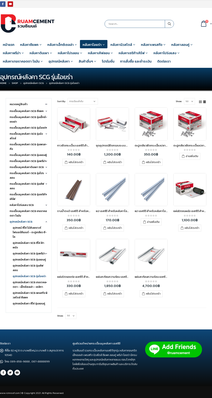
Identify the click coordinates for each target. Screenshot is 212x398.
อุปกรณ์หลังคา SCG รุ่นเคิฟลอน (28, 268)
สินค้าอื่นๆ (86, 61)
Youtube (17, 372)
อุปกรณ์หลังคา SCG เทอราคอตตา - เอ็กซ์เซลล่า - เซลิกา (29, 284)
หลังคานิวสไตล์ (121, 44)
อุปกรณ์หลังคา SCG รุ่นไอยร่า (29, 276)
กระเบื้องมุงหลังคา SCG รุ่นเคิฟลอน (27, 186)
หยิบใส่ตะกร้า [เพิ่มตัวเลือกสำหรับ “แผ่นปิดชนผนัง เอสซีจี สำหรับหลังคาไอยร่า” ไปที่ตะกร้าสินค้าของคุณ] (192, 228)
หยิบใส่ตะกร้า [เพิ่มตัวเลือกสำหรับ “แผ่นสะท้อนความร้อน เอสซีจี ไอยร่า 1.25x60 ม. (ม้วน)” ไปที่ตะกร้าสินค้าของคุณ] (153, 294)
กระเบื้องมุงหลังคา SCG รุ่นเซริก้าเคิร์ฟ (28, 196)
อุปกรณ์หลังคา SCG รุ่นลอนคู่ (29, 260)
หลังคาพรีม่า (12, 53)
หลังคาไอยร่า (92, 44)
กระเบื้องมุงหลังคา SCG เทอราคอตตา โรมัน (28, 213)
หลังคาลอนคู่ (180, 44)
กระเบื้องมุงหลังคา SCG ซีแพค (27, 111)
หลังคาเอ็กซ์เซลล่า (60, 44)
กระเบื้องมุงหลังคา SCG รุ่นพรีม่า (28, 161)
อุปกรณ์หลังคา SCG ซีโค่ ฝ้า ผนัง (28, 245)
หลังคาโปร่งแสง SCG (22, 205)
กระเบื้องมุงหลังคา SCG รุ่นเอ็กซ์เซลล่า (28, 119)
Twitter (10, 372)
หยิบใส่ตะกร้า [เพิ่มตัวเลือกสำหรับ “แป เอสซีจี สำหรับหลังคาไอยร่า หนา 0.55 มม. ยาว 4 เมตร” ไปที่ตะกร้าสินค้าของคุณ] (114, 228)
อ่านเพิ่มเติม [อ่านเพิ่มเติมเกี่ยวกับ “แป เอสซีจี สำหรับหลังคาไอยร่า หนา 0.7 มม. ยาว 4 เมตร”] (153, 222)
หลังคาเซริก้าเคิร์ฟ (132, 53)
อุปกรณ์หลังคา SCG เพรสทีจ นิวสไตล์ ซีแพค (30, 295)
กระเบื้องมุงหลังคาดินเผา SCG (27, 167)
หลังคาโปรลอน (68, 53)
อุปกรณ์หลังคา (59, 61)
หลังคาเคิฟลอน (99, 53)
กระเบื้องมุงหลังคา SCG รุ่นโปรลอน (27, 175)
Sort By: (61, 101)
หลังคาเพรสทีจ (151, 44)
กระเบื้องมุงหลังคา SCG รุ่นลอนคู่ (28, 155)
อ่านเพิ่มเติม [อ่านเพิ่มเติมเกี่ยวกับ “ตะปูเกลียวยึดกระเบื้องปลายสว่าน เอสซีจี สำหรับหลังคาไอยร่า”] (192, 156)
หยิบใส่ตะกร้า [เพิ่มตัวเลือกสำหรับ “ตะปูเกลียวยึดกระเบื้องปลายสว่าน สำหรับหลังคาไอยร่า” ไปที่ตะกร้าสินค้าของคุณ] (153, 162)
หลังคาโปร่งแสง (164, 53)
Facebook (3, 372)
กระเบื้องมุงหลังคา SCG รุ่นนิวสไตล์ (26, 136)
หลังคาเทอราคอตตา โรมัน (21, 61)
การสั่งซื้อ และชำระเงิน (136, 61)
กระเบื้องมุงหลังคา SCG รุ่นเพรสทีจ (28, 146)
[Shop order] (83, 101)
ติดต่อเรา (164, 61)
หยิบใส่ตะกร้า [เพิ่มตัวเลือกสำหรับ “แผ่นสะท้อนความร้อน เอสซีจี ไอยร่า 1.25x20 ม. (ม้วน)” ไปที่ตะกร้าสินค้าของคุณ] (114, 294)
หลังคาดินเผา (39, 53)
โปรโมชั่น (108, 61)
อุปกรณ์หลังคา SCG (21, 222)
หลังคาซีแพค (29, 44)
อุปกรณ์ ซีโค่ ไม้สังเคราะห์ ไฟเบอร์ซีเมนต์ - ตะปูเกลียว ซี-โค (30, 232)
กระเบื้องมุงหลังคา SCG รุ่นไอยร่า (28, 128)
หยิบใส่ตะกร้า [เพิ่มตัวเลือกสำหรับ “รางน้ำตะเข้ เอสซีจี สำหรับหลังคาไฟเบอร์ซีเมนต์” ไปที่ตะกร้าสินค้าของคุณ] (76, 228)
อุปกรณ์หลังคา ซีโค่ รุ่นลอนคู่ (29, 304)
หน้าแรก (8, 44)
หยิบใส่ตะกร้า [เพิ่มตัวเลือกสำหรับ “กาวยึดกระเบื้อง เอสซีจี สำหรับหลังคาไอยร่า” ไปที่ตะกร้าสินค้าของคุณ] (76, 162)
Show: (179, 101)
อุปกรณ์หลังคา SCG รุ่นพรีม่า (29, 254)
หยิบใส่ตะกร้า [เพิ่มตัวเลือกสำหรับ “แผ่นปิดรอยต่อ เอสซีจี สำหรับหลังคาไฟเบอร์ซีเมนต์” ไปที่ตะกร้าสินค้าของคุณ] (76, 294)
